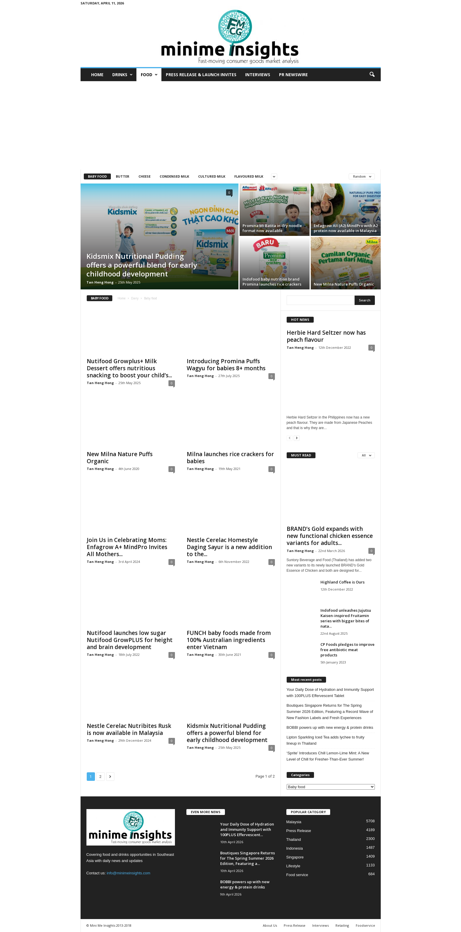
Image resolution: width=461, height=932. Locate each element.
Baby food (97, 176)
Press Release (298, 830)
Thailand (293, 839)
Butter (122, 176)
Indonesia (294, 848)
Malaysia (293, 822)
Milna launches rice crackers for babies (230, 457)
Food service (297, 875)
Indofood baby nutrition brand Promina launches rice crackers (272, 281)
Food (149, 74)
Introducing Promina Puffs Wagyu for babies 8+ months (226, 364)
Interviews (257, 74)
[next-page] (297, 438)
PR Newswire (293, 74)
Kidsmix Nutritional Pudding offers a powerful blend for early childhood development (141, 265)
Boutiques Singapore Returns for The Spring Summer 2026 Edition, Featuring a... (247, 858)
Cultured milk (211, 176)
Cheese (144, 176)
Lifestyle (293, 866)
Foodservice (365, 925)
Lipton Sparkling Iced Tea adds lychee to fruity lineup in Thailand (326, 740)
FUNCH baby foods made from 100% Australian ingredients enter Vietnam (229, 640)
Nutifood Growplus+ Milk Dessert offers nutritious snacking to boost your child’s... (129, 368)
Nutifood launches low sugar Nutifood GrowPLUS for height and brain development (130, 640)
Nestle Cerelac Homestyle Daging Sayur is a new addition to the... (229, 547)
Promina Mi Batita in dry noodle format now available (272, 228)
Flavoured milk (248, 176)
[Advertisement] (231, 125)
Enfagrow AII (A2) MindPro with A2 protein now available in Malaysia (346, 228)
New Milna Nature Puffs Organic (344, 284)
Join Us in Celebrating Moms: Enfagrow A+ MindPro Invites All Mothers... (127, 547)
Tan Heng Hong (99, 282)
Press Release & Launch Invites (201, 74)
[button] (371, 74)
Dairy (134, 298)
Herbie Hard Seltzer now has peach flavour (326, 336)
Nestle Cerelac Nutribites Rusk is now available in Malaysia (129, 729)
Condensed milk (174, 176)
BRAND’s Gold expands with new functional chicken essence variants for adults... (330, 536)
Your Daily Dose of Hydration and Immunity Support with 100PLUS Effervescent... (247, 829)
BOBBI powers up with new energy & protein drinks (330, 727)
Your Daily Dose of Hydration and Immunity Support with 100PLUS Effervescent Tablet (330, 692)
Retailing (342, 925)
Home (97, 74)
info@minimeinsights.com (128, 873)
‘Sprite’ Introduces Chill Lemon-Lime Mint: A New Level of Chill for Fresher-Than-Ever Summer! (328, 756)
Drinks (122, 74)
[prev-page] (290, 438)
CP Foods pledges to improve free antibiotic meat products (347, 650)
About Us (270, 925)
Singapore (295, 857)
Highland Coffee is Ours (342, 582)
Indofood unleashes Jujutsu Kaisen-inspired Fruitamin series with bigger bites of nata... (345, 618)
